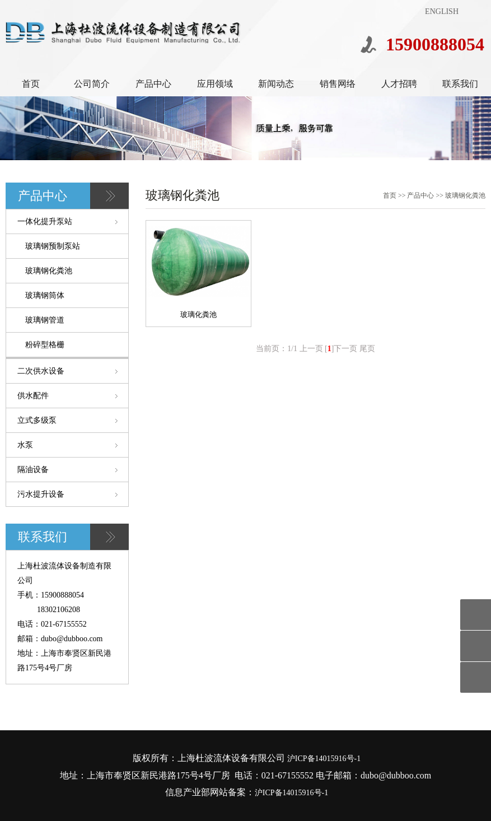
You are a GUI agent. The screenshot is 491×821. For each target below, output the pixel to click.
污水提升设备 (40, 494)
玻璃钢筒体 (44, 295)
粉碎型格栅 (44, 344)
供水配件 (33, 395)
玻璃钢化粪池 (48, 271)
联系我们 (460, 83)
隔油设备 (33, 469)
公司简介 (92, 83)
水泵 (25, 445)
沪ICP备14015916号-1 (324, 758)
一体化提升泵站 (44, 221)
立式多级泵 (37, 420)
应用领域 (215, 83)
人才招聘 (399, 83)
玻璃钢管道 (44, 320)
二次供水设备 (40, 371)
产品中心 (153, 83)
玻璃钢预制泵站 (52, 246)
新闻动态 (276, 83)
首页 (31, 83)
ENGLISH (442, 11)
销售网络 (338, 83)
